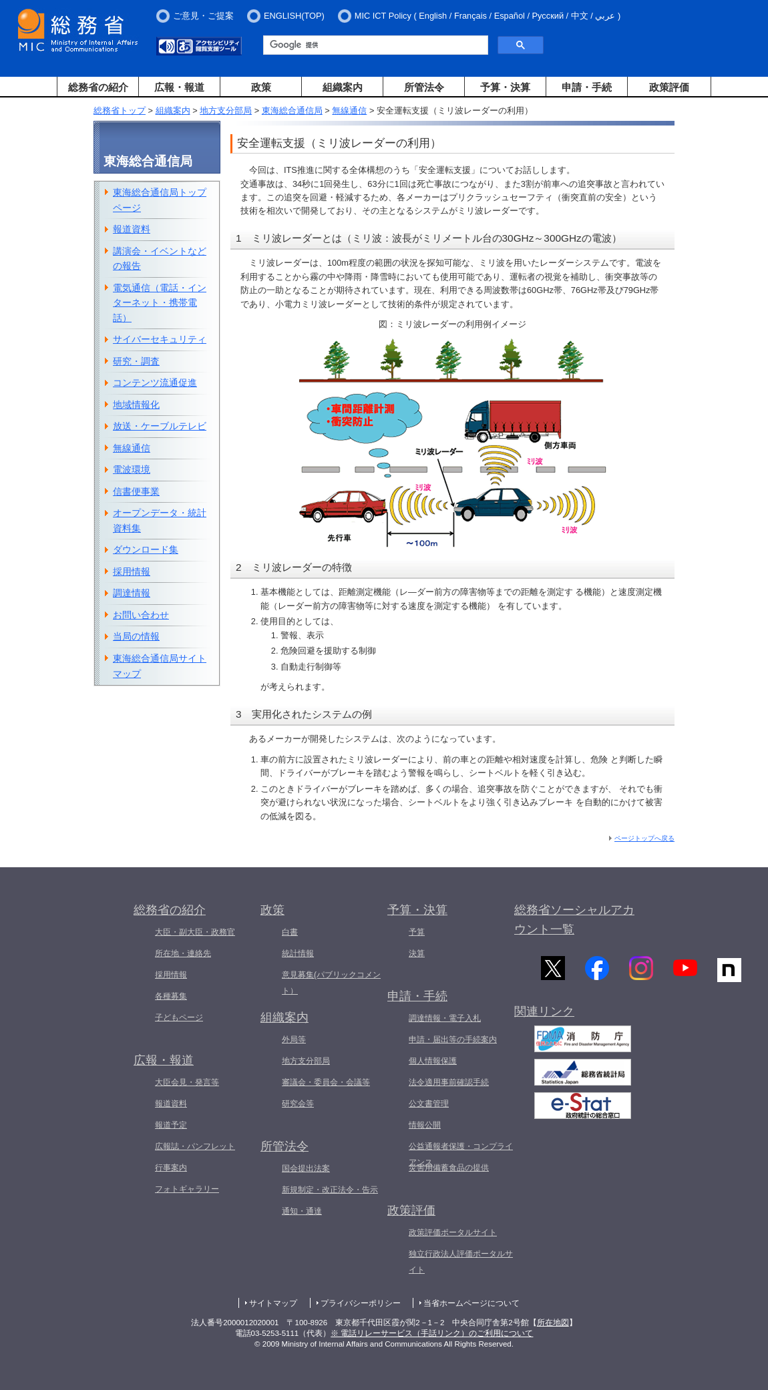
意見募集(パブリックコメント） (331, 982)
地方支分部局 (226, 110)
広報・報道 (179, 87)
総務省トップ (119, 110)
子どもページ (179, 1017)
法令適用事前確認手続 (449, 1082)
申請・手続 (587, 87)
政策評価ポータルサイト (453, 1232)
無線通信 (349, 110)
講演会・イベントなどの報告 (159, 259)
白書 (290, 932)
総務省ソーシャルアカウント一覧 (574, 919)
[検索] (374, 45)
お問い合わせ (141, 615)
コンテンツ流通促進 (155, 382)
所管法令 (424, 87)
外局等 (294, 1039)
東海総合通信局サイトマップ (159, 666)
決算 (417, 953)
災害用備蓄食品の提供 (449, 1167)
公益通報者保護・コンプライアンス (461, 1154)
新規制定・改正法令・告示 (330, 1189)
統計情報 (298, 953)
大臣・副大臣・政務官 (195, 932)
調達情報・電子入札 (445, 1018)
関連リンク (544, 1014)
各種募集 (171, 996)
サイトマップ (273, 1303)
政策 (261, 87)
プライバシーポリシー (361, 1303)
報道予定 (171, 1125)
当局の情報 (136, 636)
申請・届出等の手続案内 (453, 1039)
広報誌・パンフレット (195, 1146)
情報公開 (425, 1125)
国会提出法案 (306, 1168)
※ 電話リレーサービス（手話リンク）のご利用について (432, 1333)
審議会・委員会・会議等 (326, 1082)
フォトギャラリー (187, 1189)
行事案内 (171, 1167)
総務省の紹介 (98, 87)
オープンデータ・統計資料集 (159, 520)
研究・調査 (136, 361)
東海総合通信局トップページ (159, 200)
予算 (417, 932)
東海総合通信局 (292, 110)
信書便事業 (136, 491)
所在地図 (553, 1323)
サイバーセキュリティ (159, 339)
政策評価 (669, 87)
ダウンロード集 (145, 549)
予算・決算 (505, 87)
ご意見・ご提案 (203, 16)
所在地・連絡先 (183, 953)
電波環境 (131, 469)
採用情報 (131, 571)
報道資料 (131, 229)
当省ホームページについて (471, 1303)
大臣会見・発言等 (187, 1082)
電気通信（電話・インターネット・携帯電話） (159, 302)
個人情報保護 (433, 1061)
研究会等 (298, 1103)
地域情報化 (136, 404)
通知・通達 (302, 1211)
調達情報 (131, 593)
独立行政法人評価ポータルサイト (461, 1262)
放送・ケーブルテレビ (159, 426)
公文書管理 (429, 1103)
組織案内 (343, 87)
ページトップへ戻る (644, 838)
